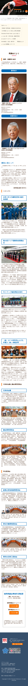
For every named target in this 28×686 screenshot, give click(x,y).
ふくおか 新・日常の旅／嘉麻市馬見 (10, 36)
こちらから (14, 606)
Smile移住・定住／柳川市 (7, 41)
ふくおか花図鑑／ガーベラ (8, 44)
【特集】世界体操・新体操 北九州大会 (11, 28)
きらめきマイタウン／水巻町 (8, 38)
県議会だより (20, 41)
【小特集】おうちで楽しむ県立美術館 (10, 30)
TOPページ (4, 25)
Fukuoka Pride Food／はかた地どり (10, 33)
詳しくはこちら (17, 644)
